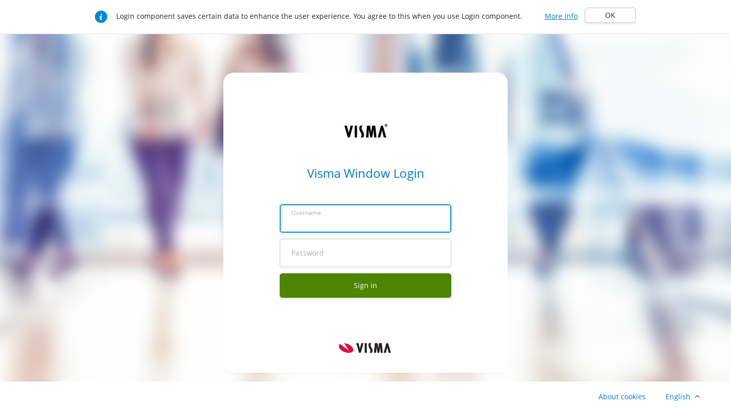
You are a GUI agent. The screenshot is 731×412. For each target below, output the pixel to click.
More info (561, 16)
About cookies (622, 396)
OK (610, 15)
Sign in (365, 285)
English (678, 396)
